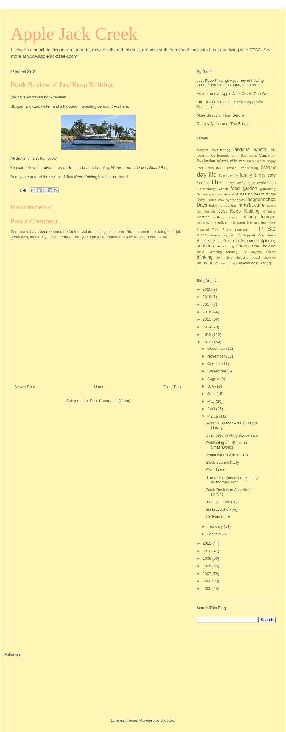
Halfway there (218, 517)
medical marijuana (230, 222)
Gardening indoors (210, 194)
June (212, 393)
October (214, 363)
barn (235, 155)
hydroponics (235, 200)
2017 (207, 304)
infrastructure (251, 205)
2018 (207, 296)
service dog (225, 246)
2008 (207, 566)
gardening (268, 189)
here (123, 177)
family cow (265, 175)
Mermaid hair (256, 222)
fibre (218, 181)
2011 (207, 543)
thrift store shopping (232, 257)
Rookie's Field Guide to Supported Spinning (236, 240)
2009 (207, 558)
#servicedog (221, 150)
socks (201, 252)
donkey (232, 168)
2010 (207, 551)
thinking (205, 257)
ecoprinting (249, 168)
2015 (207, 319)
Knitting (203, 217)
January (214, 534)
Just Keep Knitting (239, 211)
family (246, 175)
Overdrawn (215, 470)
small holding (263, 246)
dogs (220, 168)
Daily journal (256, 161)
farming (203, 183)
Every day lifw (229, 175)
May (211, 401)
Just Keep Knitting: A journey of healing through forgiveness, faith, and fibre (230, 82)
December (216, 348)
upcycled (269, 257)
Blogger (167, 720)
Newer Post (25, 387)
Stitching (215, 252)
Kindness (269, 211)
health (259, 194)
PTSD (267, 228)
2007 (207, 573)
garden (250, 188)
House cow (216, 200)
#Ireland (202, 150)
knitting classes (225, 217)
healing (246, 194)
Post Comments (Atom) (110, 401)
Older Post (173, 387)
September (217, 371)
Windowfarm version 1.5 (227, 455)
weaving (205, 262)
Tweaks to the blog (222, 502)
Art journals (220, 155)
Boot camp (249, 155)
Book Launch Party (222, 462)
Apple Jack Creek (74, 33)
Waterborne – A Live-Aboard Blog (140, 167)
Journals (209, 211)
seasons (205, 245)
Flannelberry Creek (212, 189)
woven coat (249, 263)
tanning (231, 252)
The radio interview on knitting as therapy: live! (232, 480)
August (213, 379)
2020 (207, 289)
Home (99, 387)
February (215, 526)
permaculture (245, 229)
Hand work (231, 194)
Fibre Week (235, 183)
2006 (207, 581)
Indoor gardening (222, 205)
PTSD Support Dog (247, 235)
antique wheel (250, 149)
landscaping (205, 222)
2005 (207, 588)
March (213, 416)
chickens (237, 161)
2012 (207, 342)
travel (255, 257)
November (216, 356)
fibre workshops (261, 183)
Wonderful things (226, 263)
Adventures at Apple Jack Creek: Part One (233, 93)
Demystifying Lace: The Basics (223, 123)
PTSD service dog (212, 235)
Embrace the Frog (221, 509)
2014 (207, 327)
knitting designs (258, 216)
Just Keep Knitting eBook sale (232, 435)
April (211, 409)
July (211, 386)
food (235, 188)
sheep (242, 245)
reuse (271, 235)
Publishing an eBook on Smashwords (226, 445)
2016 (207, 312)
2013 (207, 334)
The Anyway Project (259, 252)
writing (265, 263)
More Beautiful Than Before (220, 115)
